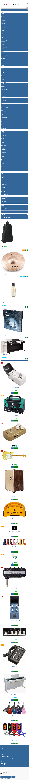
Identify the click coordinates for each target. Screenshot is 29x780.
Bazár (2, 204)
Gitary (2, 12)
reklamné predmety (3, 202)
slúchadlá (2, 162)
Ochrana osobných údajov (7, 778)
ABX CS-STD (3, 333)
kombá (2, 75)
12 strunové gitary (3, 19)
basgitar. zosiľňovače (4, 55)
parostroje (2, 163)
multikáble (2, 153)
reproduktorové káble (4, 155)
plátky (2, 93)
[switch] (0, 773)
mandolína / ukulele (4, 184)
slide (1, 38)
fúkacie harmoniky (3, 90)
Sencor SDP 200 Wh (14, 694)
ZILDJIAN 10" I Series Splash (5, 272)
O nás (2, 751)
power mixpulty (3, 132)
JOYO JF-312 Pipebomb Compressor (14, 620)
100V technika (3, 160)
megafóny (2, 156)
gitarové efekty (3, 24)
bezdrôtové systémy (4, 40)
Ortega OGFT (14, 518)
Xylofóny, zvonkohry (4, 117)
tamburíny (2, 118)
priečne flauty (3, 83)
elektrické (2, 13)
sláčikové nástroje (3, 100)
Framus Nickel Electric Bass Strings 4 (14, 531)
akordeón (2, 177)
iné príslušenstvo (3, 96)
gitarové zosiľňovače (4, 27)
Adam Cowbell (3, 244)
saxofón (2, 183)
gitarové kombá (3, 30)
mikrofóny (2, 142)
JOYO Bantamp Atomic (14, 415)
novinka (24, 276)
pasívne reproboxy (3, 135)
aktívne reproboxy (3, 139)
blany (2, 124)
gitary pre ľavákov (3, 17)
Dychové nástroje (3, 82)
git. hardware (3, 41)
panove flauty (3, 86)
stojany (2, 121)
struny (2, 33)
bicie (1, 180)
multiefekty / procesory (4, 26)
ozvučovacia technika (4, 208)
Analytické (3, 773)
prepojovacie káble (3, 152)
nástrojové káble (3, 149)
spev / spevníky (3, 187)
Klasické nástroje (3, 97)
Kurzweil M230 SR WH (4, 354)
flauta (2, 181)
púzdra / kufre (3, 44)
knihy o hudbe (3, 191)
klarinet (2, 190)
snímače (2, 34)
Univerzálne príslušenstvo (4, 195)
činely (2, 110)
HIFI (1, 166)
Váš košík (14, 9)
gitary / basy (2, 205)
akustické (2, 16)
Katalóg (2, 749)
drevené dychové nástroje (4, 89)
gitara (2, 173)
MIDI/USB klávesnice (4, 72)
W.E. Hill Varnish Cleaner (5, 302)
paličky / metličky (3, 125)
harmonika (2, 188)
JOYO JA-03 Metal (14, 588)
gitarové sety (3, 23)
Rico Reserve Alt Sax (14, 559)
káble (2, 146)
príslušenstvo (3, 65)
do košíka (16, 420)
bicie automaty (3, 104)
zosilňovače (2, 134)
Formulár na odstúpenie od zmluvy (7, 758)
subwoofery (2, 138)
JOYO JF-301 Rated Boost (14, 387)
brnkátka (2, 37)
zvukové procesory (3, 145)
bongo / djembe (3, 114)
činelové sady (3, 111)
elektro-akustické (3, 20)
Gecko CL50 (14, 494)
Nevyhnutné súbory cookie (5, 772)
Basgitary (2, 51)
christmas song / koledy (4, 194)
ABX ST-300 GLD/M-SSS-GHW (14, 461)
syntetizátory (3, 73)
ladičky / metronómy (4, 197)
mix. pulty (2, 131)
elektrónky (2, 48)
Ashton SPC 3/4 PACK (14, 715)
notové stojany (3, 198)
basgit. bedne (3, 58)
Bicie (1, 103)
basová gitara (3, 176)
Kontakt (2, 754)
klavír (2, 174)
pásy (1, 45)
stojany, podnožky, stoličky (4, 47)
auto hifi (2, 167)
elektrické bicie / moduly (4, 107)
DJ (1, 159)
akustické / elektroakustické (5, 54)
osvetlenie (2, 170)
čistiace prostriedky (3, 201)
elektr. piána (2, 69)
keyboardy (2, 68)
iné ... (2, 209)
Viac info (12, 420)
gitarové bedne (3, 31)
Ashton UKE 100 (14, 546)
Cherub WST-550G (14, 666)
